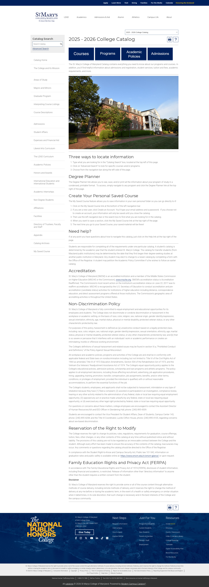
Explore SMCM (117, 536)
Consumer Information (60, 571)
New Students (144, 532)
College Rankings (172, 540)
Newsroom (176, 532)
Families (143, 3)
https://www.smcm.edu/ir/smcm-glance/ (139, 456)
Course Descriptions (43, 112)
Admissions (39, 124)
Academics (81, 17)
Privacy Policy (84, 571)
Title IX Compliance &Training (100, 571)
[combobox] (151, 32)
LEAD (66, 17)
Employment (143, 545)
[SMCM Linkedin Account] (98, 538)
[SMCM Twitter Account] (87, 538)
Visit (126, 3)
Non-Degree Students (44, 200)
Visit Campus (117, 528)
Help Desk (104, 573)
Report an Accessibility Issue (122, 571)
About (169, 17)
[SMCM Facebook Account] (77, 538)
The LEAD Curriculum (44, 156)
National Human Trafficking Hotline (63, 578)
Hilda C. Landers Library (174, 536)
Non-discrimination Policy (142, 571)
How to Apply (117, 532)
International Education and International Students (46, 182)
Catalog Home (40, 60)
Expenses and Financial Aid (46, 140)
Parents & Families (146, 536)
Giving (134, 3)
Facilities (38, 216)
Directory (169, 528)
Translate (169, 545)
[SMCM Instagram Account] (82, 538)
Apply (105, 3)
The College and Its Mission (46, 68)
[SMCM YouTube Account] (93, 538)
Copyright (74, 571)
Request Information (119, 524)
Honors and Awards (43, 173)
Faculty (141, 540)
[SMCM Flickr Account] (108, 538)
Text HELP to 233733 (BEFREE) (113, 578)
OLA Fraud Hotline (92, 573)
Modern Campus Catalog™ (133, 584)
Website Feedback (116, 573)
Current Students (145, 528)
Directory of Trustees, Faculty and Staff (47, 225)
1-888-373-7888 (82, 578)
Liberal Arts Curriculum (44, 148)
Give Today (84, 532)
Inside (170, 524)
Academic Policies (42, 164)
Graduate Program (42, 96)
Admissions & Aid (102, 17)
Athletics (135, 17)
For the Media (156, 3)
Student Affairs (41, 132)
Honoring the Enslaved (185, 3)
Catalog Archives (41, 243)
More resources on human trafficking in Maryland (141, 578)
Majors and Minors (42, 88)
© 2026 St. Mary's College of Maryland (38, 571)
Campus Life (152, 17)
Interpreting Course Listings (46, 104)
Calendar (169, 3)
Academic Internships (44, 192)
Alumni (121, 17)
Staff (147, 540)
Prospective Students (147, 524)
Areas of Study (40, 80)
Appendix (38, 235)
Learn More (116, 3)
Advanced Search (41, 48)
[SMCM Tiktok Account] (103, 538)
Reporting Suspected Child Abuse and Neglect (168, 571)
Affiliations (39, 208)
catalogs (69, 584)
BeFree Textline (95, 578)
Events (168, 532)
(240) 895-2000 (80, 526)
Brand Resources (172, 553)
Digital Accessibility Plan (174, 549)
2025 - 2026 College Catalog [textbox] (137, 32)
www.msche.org (123, 279)
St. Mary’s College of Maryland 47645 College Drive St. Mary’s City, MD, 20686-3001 (86, 520)
